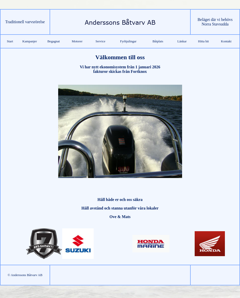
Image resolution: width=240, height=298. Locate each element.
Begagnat (53, 41)
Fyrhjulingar (128, 41)
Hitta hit (203, 41)
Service (100, 41)
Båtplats (157, 41)
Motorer (77, 41)
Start (10, 41)
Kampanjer (29, 41)
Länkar (182, 41)
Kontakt (226, 41)
